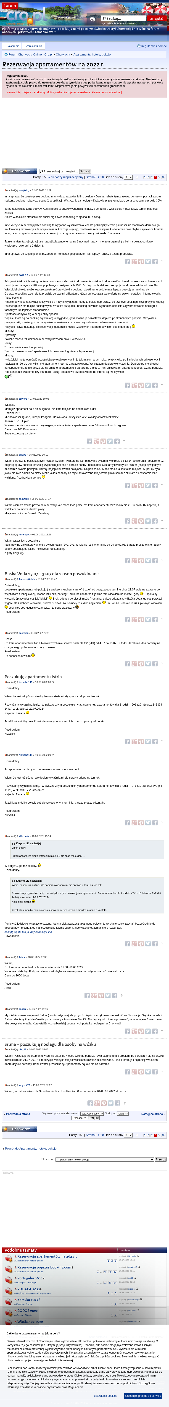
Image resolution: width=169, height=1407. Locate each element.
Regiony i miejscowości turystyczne (33, 1293)
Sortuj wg (116, 1113)
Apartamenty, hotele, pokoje (92, 54)
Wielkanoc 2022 (30, 1322)
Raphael (132, 1310)
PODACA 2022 (28, 1289)
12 (105, 1282)
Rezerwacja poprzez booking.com (44, 1267)
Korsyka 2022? (28, 1300)
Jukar (21, 957)
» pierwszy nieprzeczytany (65, 177)
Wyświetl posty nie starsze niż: (73, 1113)
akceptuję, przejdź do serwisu (143, 1395)
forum (10, 5)
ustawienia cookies (105, 1395)
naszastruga (134, 1300)
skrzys (22, 454)
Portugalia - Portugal (26, 1282)
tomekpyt (23, 534)
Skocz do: (48, 1159)
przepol (131, 1289)
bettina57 (132, 1321)
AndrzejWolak (26, 579)
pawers (22, 398)
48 (105, 1272)
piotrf (130, 1278)
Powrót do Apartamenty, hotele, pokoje (31, 1148)
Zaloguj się (13, 46)
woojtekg (23, 190)
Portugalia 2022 (29, 1278)
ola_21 (22, 1049)
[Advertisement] (84, 132)
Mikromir (23, 836)
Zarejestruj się (34, 46)
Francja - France (24, 1304)
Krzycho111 (25, 682)
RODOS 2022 (27, 1311)
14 (115, 1282)
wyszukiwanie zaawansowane (117, 23)
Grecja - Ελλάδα (24, 1315)
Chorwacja (63, 54)
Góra (161, 261)
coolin (22, 1009)
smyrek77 (24, 1085)
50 (115, 1272)
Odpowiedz (19, 171)
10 (163, 177)
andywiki (23, 498)
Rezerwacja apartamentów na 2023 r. (47, 1256)
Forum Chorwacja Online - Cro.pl (30, 54)
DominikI (132, 1256)
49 (110, 1272)
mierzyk (23, 633)
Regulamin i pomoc (154, 46)
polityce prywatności (49, 1387)
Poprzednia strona (18, 1114)
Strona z (95, 177)
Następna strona (152, 1114)
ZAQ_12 (23, 275)
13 (110, 1282)
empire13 (132, 1267)
